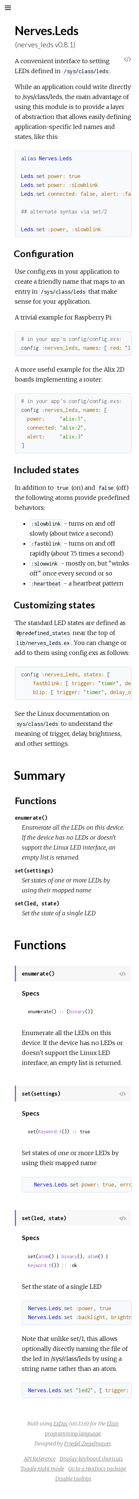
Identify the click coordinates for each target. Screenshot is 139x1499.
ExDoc (60, 1423)
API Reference (40, 1458)
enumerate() (31, 818)
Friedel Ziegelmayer (87, 1443)
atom (43, 1256)
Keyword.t (50, 1131)
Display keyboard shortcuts (91, 1459)
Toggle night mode (42, 1469)
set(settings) (34, 870)
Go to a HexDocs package (97, 1469)
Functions (35, 800)
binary (77, 1011)
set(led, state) (37, 903)
